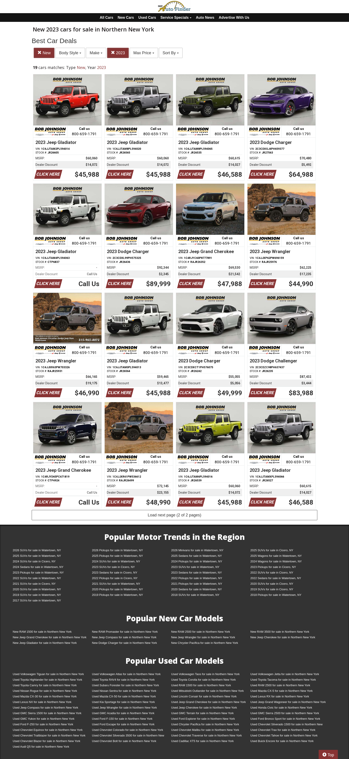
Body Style (70, 53)
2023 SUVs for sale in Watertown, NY (195, 567)
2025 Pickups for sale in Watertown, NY (117, 555)
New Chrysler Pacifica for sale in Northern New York (204, 643)
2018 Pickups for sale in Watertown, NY (275, 595)
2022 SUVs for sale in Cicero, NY (271, 572)
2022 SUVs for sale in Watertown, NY (37, 578)
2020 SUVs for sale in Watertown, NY (37, 589)
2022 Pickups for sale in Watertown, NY (196, 578)
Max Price (143, 53)
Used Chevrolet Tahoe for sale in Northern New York (284, 735)
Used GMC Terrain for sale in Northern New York (202, 713)
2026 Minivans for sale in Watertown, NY (197, 550)
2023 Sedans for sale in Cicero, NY (114, 572)
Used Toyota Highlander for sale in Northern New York (47, 679)
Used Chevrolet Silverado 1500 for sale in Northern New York (286, 725)
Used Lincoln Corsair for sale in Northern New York (204, 696)
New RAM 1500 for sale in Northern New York (42, 631)
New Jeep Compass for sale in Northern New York (124, 637)
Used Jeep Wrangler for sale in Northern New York (124, 707)
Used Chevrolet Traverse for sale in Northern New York (206, 735)
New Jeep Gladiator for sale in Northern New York (45, 643)
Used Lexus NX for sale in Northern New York (42, 702)
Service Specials (175, 17)
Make (96, 53)
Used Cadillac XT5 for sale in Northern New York (202, 741)
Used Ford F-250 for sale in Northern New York (43, 724)
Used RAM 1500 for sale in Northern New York (201, 685)
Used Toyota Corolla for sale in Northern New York (203, 679)
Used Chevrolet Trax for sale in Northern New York (282, 730)
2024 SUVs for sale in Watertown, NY (116, 561)
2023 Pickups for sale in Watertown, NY (38, 572)
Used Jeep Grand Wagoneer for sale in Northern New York (288, 702)
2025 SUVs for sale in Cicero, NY (271, 550)
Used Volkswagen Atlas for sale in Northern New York (126, 674)
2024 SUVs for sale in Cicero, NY (34, 561)
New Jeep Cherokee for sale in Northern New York (282, 637)
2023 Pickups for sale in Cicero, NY (273, 567)
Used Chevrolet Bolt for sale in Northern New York (124, 741)
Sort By (171, 53)
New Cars (126, 17)
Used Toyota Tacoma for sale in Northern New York (283, 679)
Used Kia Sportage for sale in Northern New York (123, 702)
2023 (118, 52)
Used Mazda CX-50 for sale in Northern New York (124, 696)
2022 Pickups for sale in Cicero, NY (114, 578)
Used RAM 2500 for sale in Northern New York (280, 685)
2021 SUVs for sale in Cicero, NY (34, 583)
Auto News (205, 17)
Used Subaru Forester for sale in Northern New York (125, 685)
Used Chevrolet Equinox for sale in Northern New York (48, 730)
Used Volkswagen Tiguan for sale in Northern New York (48, 674)
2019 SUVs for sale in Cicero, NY (271, 589)
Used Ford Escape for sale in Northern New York (123, 724)
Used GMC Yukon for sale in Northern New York (44, 718)
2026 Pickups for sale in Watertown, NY (117, 550)
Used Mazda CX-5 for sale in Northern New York (281, 690)
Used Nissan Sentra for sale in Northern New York (124, 690)
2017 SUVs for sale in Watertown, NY (37, 600)
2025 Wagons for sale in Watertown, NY (276, 555)
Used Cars (147, 17)
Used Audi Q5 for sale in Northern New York (41, 746)
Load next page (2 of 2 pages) (174, 515)
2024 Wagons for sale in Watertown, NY (276, 561)
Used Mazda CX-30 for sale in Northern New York (45, 696)
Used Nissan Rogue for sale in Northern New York (45, 690)
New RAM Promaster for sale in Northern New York (125, 631)
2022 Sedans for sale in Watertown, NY (275, 578)
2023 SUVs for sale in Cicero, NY (113, 567)
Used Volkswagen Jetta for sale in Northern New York (284, 674)
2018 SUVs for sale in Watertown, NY (195, 595)
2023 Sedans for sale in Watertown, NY (196, 572)
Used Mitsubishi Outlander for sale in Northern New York (207, 690)
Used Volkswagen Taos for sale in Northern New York (205, 674)
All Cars (106, 17)
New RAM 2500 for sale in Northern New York (200, 631)
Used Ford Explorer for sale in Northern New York (203, 718)
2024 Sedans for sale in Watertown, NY (38, 567)
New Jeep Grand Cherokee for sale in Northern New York (49, 637)
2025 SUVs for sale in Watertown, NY (37, 555)
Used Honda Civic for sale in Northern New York (281, 707)
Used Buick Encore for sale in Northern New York (282, 741)
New (44, 52)
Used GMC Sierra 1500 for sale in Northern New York (47, 713)
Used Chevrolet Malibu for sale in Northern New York (205, 730)
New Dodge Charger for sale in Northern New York (124, 643)
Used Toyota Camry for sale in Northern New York (45, 685)
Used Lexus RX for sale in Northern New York (279, 696)
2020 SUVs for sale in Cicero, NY (271, 583)
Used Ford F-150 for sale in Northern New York (122, 718)
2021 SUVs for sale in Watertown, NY (116, 583)
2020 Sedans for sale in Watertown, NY (196, 589)
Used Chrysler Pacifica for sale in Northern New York (205, 724)
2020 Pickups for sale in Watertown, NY (117, 589)
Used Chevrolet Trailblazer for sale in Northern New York (49, 735)
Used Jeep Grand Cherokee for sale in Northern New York (208, 702)
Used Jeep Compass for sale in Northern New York (45, 707)
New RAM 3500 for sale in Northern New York (279, 631)
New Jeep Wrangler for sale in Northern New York (203, 637)
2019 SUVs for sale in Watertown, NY (37, 595)
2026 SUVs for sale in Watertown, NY (37, 550)
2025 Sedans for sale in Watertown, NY (196, 555)
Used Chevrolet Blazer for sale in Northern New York (46, 741)
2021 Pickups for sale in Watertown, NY (196, 583)
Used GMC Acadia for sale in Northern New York (123, 713)
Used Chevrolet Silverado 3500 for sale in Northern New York (128, 736)
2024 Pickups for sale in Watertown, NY (196, 561)
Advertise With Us (234, 17)
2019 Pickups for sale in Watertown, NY (117, 595)
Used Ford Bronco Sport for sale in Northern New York (285, 718)
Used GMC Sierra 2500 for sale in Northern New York (284, 713)
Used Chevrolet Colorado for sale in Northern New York (127, 730)
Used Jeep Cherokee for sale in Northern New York (204, 707)
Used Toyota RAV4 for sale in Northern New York (123, 679)
